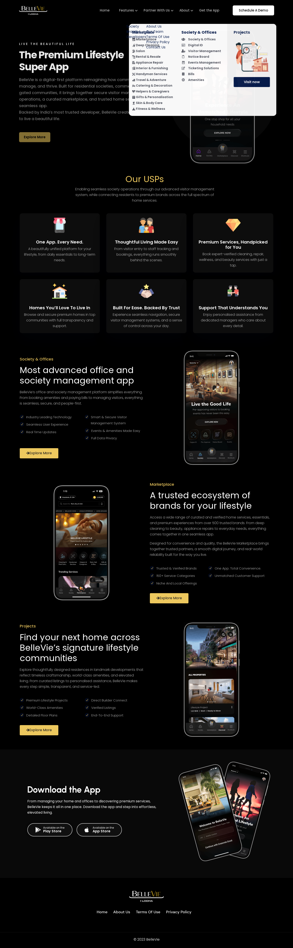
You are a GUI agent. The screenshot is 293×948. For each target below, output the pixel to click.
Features (126, 10)
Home (105, 10)
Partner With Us (157, 10)
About (184, 10)
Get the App (209, 10)
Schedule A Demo (253, 10)
